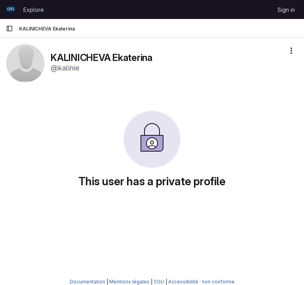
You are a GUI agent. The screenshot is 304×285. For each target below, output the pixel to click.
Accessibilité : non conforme (201, 282)
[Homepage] (10, 9)
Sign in (286, 9)
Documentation (87, 282)
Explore (33, 9)
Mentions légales (129, 282)
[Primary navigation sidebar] (9, 28)
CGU (159, 282)
